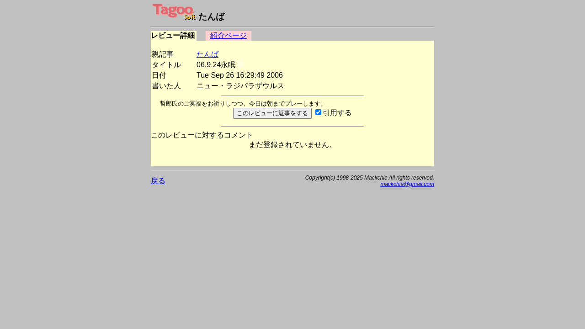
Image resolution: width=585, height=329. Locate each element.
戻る (158, 181)
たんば (207, 54)
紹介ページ (228, 35)
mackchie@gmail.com (407, 184)
